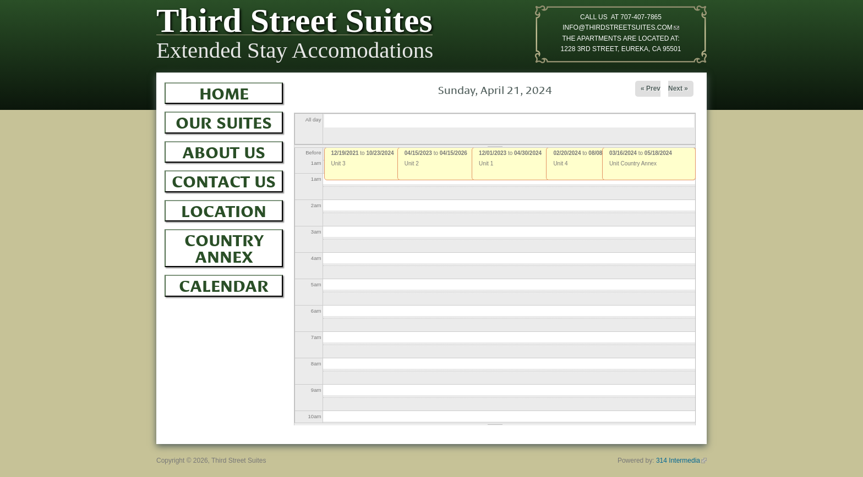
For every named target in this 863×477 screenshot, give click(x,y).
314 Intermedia (681, 460)
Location (223, 209)
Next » (678, 88)
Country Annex (224, 246)
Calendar (224, 284)
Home (224, 91)
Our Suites (224, 120)
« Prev (650, 88)
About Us (223, 150)
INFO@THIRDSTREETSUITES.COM (620, 27)
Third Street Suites (294, 23)
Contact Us (224, 179)
